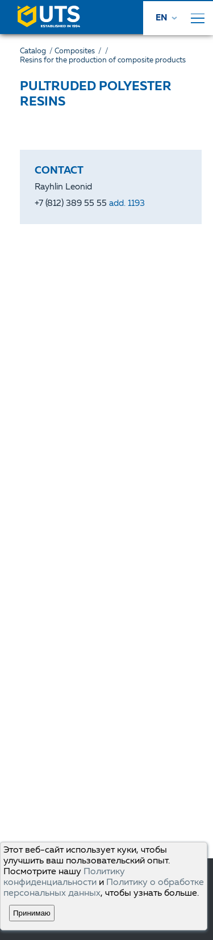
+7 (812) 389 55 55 (90, 204)
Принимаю (32, 913)
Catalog (37, 51)
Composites (79, 51)
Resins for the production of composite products (103, 60)
